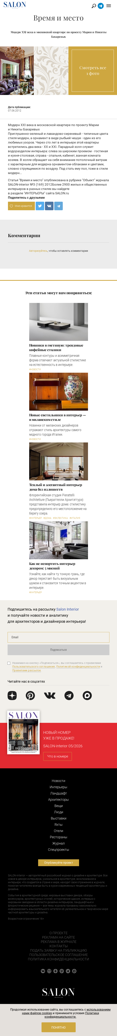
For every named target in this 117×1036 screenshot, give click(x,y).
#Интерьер (35, 518)
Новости (58, 781)
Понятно (58, 1027)
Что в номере (57, 756)
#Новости (35, 369)
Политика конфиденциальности (58, 959)
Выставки (58, 818)
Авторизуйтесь (38, 250)
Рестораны (58, 837)
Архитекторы (58, 800)
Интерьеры (58, 787)
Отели (58, 831)
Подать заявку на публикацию (58, 950)
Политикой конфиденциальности (78, 666)
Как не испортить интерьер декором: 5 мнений (52, 565)
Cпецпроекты (58, 850)
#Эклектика (60, 518)
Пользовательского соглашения (33, 666)
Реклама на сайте (58, 937)
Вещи (58, 806)
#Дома (47, 518)
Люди (58, 812)
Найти (94, 6)
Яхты (58, 825)
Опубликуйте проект (58, 862)
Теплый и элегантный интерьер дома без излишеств (55, 487)
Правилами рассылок (26, 670)
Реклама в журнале (58, 942)
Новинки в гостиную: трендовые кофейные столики (56, 347)
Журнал (58, 843)
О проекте (58, 933)
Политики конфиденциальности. (72, 1015)
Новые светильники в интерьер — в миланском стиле (57, 417)
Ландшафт (58, 793)
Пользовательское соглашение (58, 955)
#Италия (75, 518)
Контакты (58, 946)
